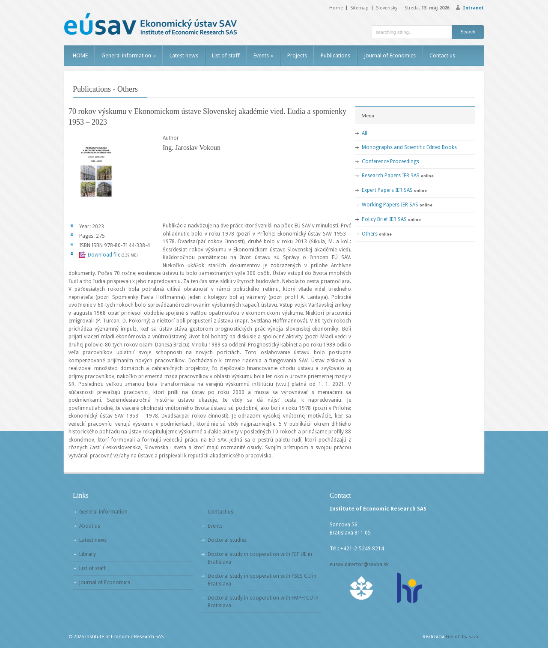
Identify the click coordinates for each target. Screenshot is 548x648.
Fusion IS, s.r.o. (463, 636)
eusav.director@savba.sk (359, 564)
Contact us (442, 55)
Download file (104, 255)
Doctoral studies (227, 540)
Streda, (427, 8)
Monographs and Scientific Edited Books (409, 147)
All (364, 133)
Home (336, 8)
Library (87, 554)
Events (263, 55)
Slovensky (386, 8)
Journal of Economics (390, 55)
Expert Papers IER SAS (387, 190)
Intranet (473, 8)
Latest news (184, 55)
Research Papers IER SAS (391, 176)
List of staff (226, 55)
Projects (297, 55)
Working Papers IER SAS (390, 205)
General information (128, 55)
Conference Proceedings (390, 161)
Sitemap (359, 8)
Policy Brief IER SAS (384, 219)
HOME (80, 55)
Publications (335, 55)
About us (89, 526)
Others (370, 234)
